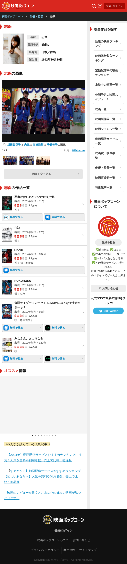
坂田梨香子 (14, 144)
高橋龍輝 (38, 144)
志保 (26, 144)
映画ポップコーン (12, 16)
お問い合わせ (108, 288)
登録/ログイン (114, 6)
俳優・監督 (36, 16)
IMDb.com (78, 150)
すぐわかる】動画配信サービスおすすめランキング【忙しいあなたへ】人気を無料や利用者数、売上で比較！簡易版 (42, 476)
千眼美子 (52, 144)
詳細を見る (108, 242)
